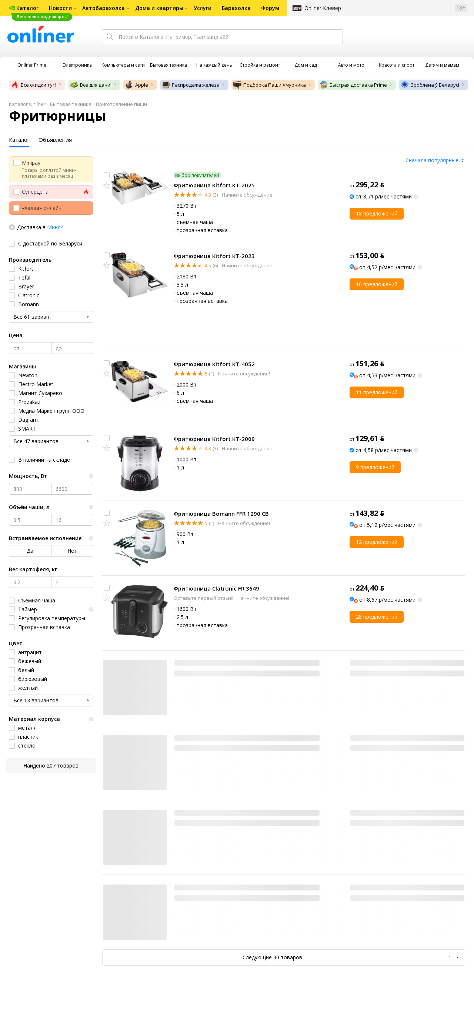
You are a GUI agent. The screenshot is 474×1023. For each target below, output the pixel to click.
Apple (136, 84)
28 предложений (376, 616)
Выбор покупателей (197, 175)
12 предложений (376, 541)
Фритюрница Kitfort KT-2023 (214, 256)
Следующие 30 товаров (272, 957)
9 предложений (375, 467)
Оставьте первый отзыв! (204, 598)
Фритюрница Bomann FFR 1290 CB (221, 513)
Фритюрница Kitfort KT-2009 (214, 438)
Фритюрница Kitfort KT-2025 (214, 185)
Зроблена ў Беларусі (429, 84)
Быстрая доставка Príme (353, 84)
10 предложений (376, 284)
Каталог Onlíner (27, 104)
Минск (55, 227)
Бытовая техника (70, 104)
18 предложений (376, 213)
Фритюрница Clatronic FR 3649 (216, 588)
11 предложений (376, 392)
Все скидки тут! (33, 84)
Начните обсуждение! (247, 194)
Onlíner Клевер (322, 7)
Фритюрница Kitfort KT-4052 (214, 364)
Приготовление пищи (121, 104)
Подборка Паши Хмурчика (269, 84)
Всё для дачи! (90, 84)
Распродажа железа (190, 84)
